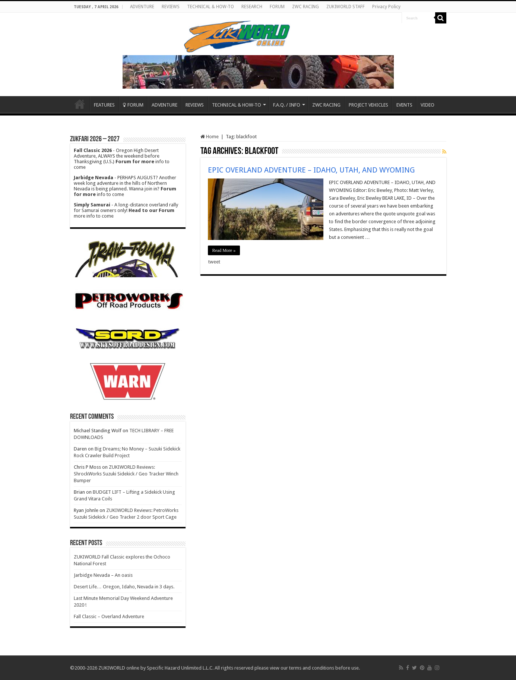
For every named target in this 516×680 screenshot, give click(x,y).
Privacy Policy (386, 6)
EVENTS (404, 105)
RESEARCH (251, 6)
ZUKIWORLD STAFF (345, 6)
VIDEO (427, 105)
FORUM (277, 6)
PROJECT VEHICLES (368, 105)
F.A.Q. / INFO (286, 105)
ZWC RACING (305, 6)
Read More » (224, 250)
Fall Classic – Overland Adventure (109, 616)
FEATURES (104, 105)
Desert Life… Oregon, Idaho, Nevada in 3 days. (124, 586)
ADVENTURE (142, 6)
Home (79, 104)
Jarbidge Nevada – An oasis (103, 575)
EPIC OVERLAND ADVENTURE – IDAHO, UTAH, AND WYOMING (311, 169)
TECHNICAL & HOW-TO (210, 6)
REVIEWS (171, 6)
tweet (214, 262)
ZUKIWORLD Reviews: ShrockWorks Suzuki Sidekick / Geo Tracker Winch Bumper (126, 473)
